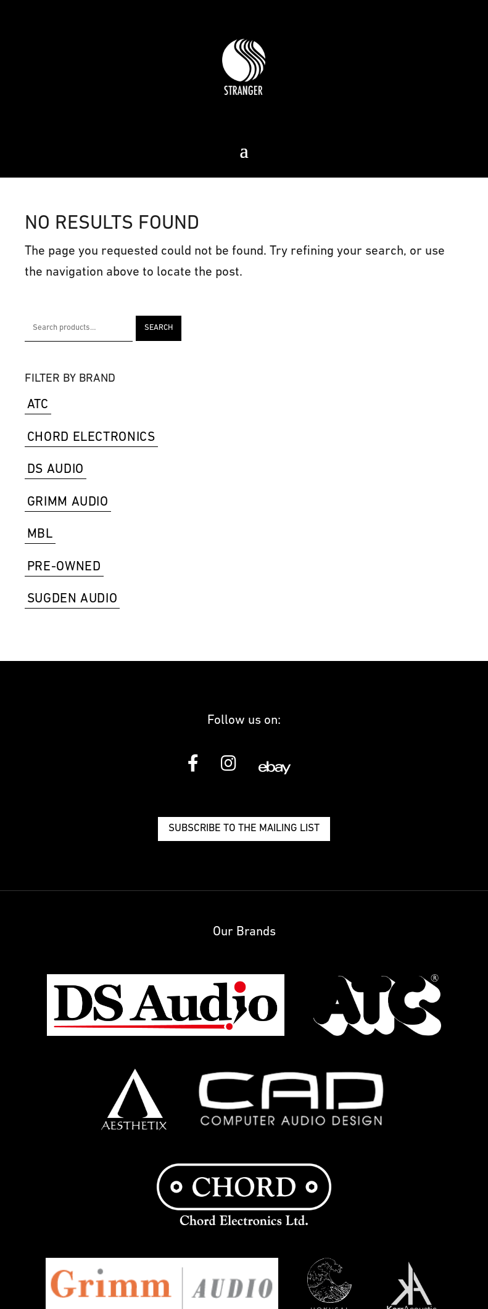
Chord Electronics (91, 437)
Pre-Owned (64, 566)
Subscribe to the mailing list (244, 828)
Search (158, 328)
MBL (40, 534)
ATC (38, 404)
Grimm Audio (68, 502)
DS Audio (55, 469)
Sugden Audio (72, 599)
